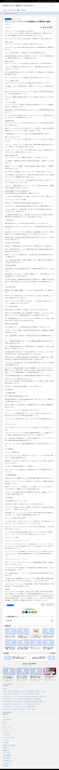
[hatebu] (47, 27)
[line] (49, 27)
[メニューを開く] (54, 5)
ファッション (8, 19)
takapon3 (7, 24)
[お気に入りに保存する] (8, 27)
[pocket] (51, 27)
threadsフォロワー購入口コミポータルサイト (19, 5)
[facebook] (43, 27)
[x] (45, 27)
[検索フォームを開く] (51, 5)
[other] (52, 620)
